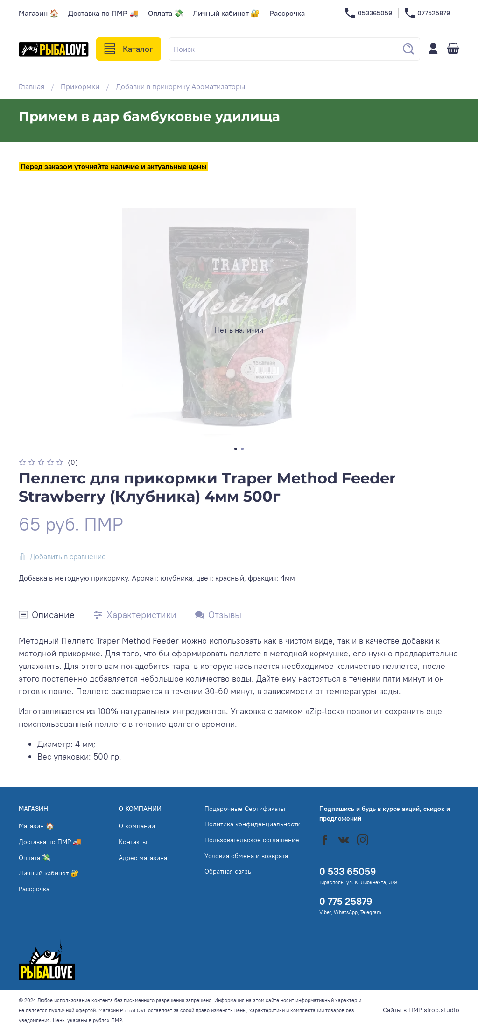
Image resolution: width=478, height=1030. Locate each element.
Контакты (133, 842)
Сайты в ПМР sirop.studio (421, 1010)
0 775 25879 (346, 901)
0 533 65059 (347, 871)
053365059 (368, 13)
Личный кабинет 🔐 (226, 13)
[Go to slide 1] (235, 449)
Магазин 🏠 (39, 13)
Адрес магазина (143, 857)
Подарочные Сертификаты (244, 808)
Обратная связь (227, 871)
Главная (31, 86)
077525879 (427, 13)
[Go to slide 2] (242, 449)
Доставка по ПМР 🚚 (103, 13)
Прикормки (80, 86)
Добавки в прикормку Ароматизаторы (180, 86)
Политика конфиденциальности (252, 824)
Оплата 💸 (165, 13)
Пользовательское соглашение (251, 840)
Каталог (128, 49)
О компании (137, 826)
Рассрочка (287, 13)
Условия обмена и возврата (246, 856)
